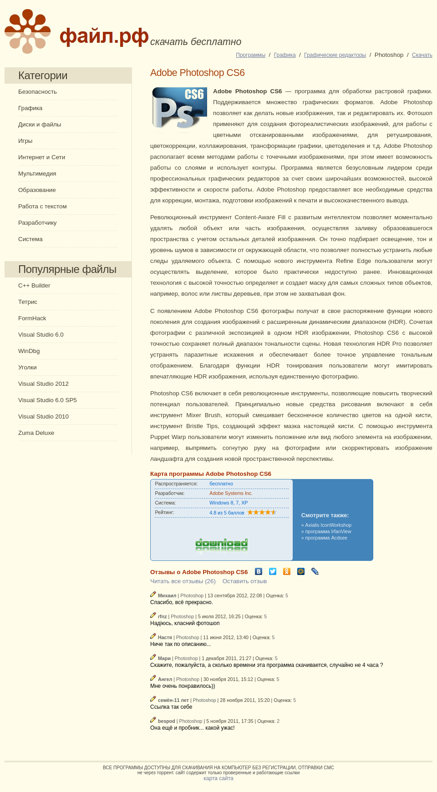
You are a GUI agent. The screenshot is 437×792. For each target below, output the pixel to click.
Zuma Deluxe (36, 432)
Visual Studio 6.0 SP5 (47, 400)
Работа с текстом (42, 206)
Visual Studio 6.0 (41, 334)
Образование (37, 190)
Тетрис (27, 301)
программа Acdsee (326, 537)
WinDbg (29, 351)
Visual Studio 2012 (43, 383)
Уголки (27, 367)
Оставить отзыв (245, 581)
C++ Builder (34, 285)
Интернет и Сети (41, 157)
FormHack (32, 318)
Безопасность (37, 91)
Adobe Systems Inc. (231, 493)
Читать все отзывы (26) (183, 581)
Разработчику (37, 222)
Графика (30, 108)
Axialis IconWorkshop (328, 525)
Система (30, 239)
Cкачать (422, 55)
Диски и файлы (39, 124)
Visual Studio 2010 (43, 416)
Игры (25, 140)
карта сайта (218, 778)
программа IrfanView (328, 531)
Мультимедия (37, 173)
